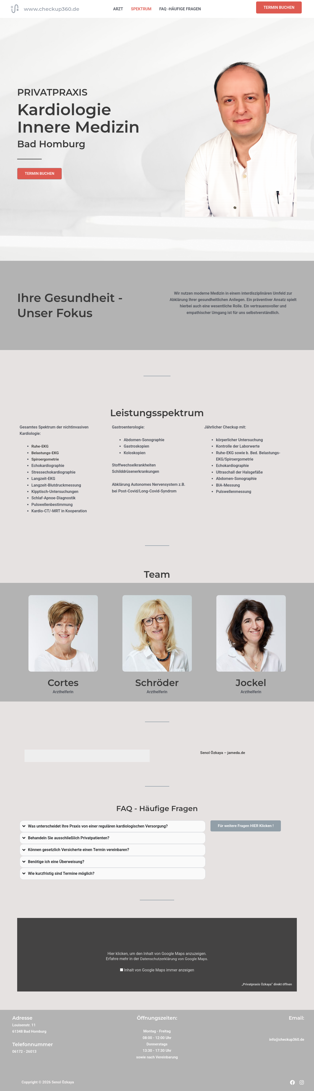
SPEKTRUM (141, 9)
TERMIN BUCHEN (278, 7)
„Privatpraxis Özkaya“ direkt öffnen (266, 984)
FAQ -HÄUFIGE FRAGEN (180, 9)
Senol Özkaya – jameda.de (222, 752)
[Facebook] (289, 1082)
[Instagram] (301, 1082)
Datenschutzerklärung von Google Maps (174, 958)
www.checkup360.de (51, 9)
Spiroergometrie (45, 459)
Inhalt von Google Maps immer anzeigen (159, 970)
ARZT (118, 9)
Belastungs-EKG (45, 453)
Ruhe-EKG (40, 446)
